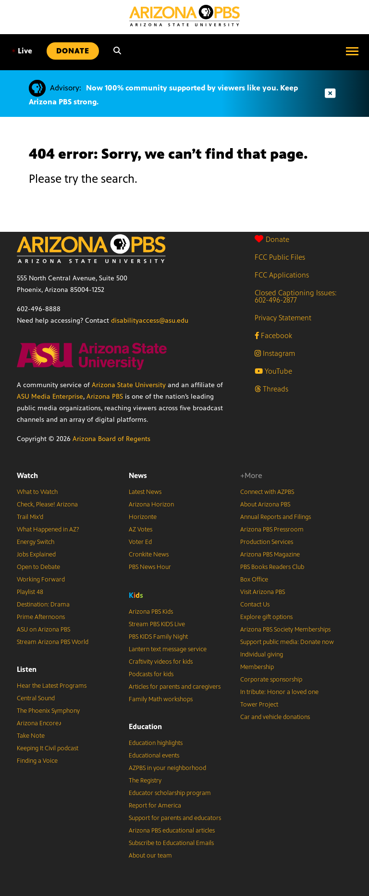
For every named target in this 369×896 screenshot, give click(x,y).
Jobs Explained (36, 554)
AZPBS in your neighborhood (167, 768)
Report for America (155, 805)
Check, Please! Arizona (47, 504)
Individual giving (261, 654)
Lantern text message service (168, 649)
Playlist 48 (30, 592)
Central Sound (36, 698)
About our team (150, 855)
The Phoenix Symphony (48, 711)
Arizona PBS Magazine (270, 554)
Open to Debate (38, 567)
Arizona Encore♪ (39, 723)
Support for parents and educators (175, 818)
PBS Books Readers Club (272, 567)
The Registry (145, 780)
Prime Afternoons (41, 617)
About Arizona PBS (265, 504)
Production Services (266, 542)
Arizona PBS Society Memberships (285, 629)
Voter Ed (140, 542)
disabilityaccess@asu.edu (149, 320)
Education (145, 726)
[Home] (184, 15)
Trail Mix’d (30, 517)
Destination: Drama (43, 604)
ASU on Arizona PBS (43, 629)
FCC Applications (282, 274)
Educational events (154, 755)
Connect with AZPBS (267, 492)
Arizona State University (129, 385)
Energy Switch (35, 542)
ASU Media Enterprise (50, 396)
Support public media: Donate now (287, 642)
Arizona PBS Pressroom (272, 529)
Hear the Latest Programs (51, 686)
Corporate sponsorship (271, 679)
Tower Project (259, 704)
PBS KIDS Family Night (158, 637)
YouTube (273, 371)
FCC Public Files (280, 257)
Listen (27, 669)
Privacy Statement (283, 317)
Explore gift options (266, 617)
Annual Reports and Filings (275, 517)
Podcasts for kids (151, 674)
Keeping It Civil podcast (47, 748)
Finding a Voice (37, 761)
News (138, 475)
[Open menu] (352, 51)
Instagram (275, 353)
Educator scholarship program (170, 793)
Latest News (145, 492)
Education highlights (156, 743)
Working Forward (41, 579)
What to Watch (37, 492)
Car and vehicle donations (275, 717)
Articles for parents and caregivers (175, 687)
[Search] (117, 51)
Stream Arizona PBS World (52, 642)
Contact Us (255, 604)
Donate (272, 239)
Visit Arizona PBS (262, 592)
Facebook (273, 335)
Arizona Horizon (151, 504)
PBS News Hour (150, 567)
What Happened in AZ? (48, 529)
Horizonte (143, 517)
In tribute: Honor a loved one (279, 692)
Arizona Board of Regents (111, 439)
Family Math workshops (161, 699)
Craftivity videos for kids (161, 662)
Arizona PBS (104, 396)
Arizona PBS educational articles (172, 830)
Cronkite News (149, 554)
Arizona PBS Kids (151, 612)
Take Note (31, 736)
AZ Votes (140, 529)
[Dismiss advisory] (330, 93)
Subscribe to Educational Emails (171, 843)
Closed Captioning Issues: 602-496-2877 (296, 296)
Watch (27, 475)
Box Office (254, 579)
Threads (271, 388)
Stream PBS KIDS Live (157, 624)
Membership (257, 667)
